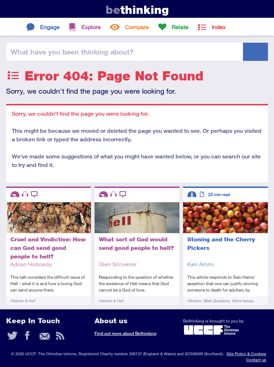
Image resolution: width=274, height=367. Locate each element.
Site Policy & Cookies (246, 353)
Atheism (194, 300)
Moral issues (242, 300)
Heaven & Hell (22, 300)
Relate (180, 26)
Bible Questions (216, 300)
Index (218, 26)
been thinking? (72, 51)
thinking (137, 10)
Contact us (256, 359)
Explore (91, 26)
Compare (137, 26)
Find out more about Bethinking (125, 333)
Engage (50, 26)
